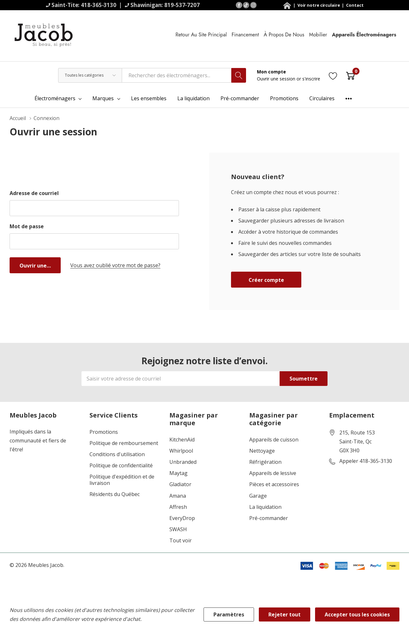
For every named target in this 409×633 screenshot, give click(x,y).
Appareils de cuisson (273, 440)
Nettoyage (262, 451)
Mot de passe (27, 226)
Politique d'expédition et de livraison (121, 480)
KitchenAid (182, 440)
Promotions (103, 432)
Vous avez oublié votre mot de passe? (115, 265)
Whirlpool (181, 451)
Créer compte (266, 279)
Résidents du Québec (114, 494)
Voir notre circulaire (319, 5)
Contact (354, 5)
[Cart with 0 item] (350, 75)
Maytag (178, 473)
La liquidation (265, 507)
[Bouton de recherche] (238, 75)
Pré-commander (268, 518)
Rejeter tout (284, 614)
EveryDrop (182, 518)
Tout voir (180, 541)
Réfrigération (265, 462)
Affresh (178, 507)
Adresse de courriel (34, 193)
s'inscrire (311, 79)
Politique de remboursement (123, 443)
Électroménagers (55, 98)
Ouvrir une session (277, 79)
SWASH (178, 529)
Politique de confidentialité (121, 466)
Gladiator (180, 484)
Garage (258, 496)
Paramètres (228, 614)
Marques (103, 98)
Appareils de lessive (272, 473)
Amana (177, 496)
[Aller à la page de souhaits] (333, 75)
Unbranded (183, 462)
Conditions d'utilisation (117, 454)
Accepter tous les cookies (357, 614)
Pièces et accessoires (274, 484)
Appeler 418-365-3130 (365, 461)
